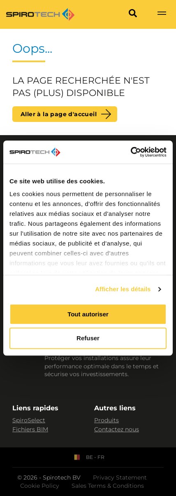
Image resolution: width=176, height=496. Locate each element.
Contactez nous (116, 429)
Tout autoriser (88, 314)
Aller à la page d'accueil (59, 114)
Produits (106, 420)
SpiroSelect (28, 420)
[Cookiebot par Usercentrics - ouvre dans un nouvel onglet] (131, 152)
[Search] (132, 14)
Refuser (88, 338)
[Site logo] (40, 14)
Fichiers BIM (30, 429)
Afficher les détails (123, 288)
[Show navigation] (161, 14)
